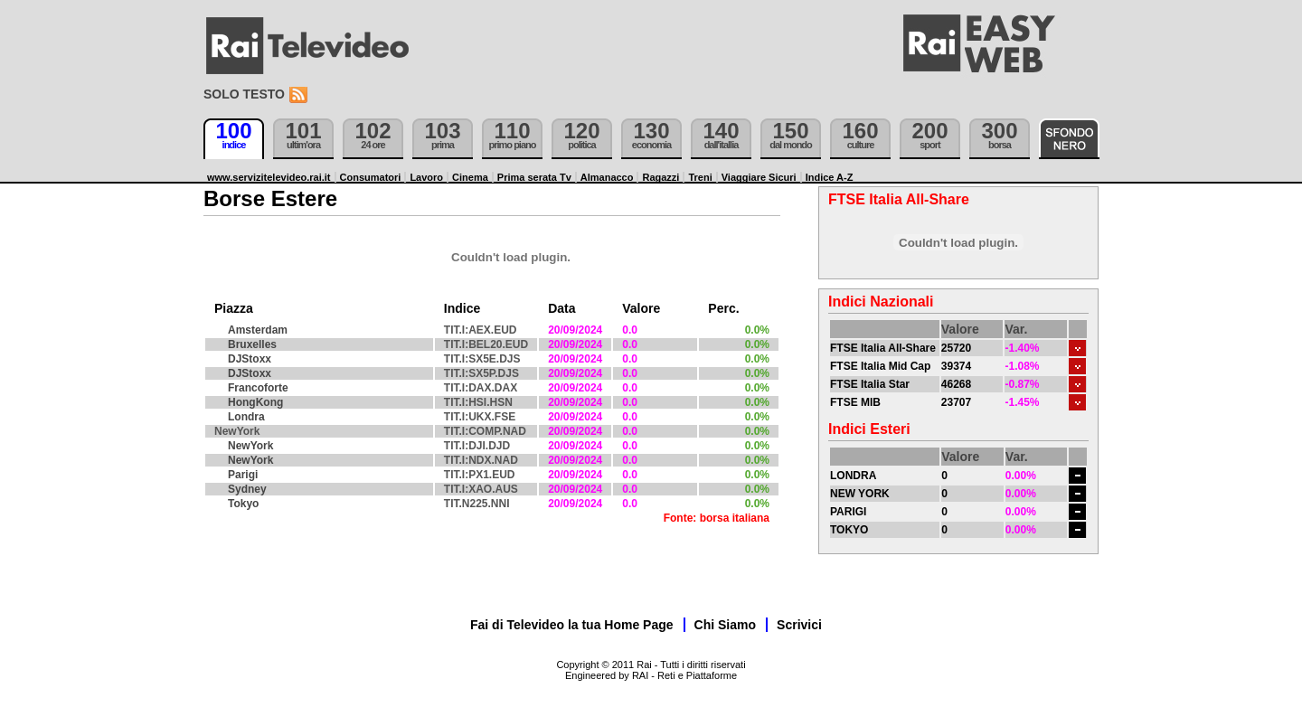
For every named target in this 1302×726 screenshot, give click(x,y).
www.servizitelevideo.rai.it (269, 177)
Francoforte (258, 388)
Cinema (470, 177)
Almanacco (607, 177)
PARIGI (848, 511)
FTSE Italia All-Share (883, 348)
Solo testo (244, 94)
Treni (700, 177)
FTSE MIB (855, 402)
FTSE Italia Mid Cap (880, 366)
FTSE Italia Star (870, 384)
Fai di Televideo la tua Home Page (572, 625)
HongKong (255, 402)
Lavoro (426, 177)
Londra (246, 416)
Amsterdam (258, 330)
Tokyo (243, 503)
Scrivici (799, 625)
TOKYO (849, 529)
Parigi (243, 474)
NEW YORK (860, 493)
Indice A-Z (830, 177)
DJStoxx (249, 359)
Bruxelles (252, 344)
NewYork (250, 445)
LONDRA (853, 475)
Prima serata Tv (534, 177)
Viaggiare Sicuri (759, 177)
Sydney (247, 489)
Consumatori (370, 177)
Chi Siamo (725, 625)
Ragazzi (660, 177)
